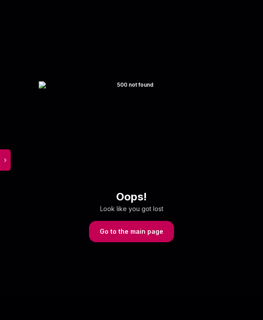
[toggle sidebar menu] (16, 160)
